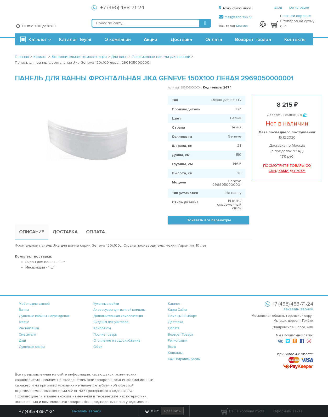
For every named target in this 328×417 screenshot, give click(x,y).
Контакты (295, 39)
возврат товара (180, 334)
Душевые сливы (32, 347)
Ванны (24, 310)
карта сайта (177, 310)
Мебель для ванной (34, 304)
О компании (117, 39)
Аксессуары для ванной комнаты (119, 310)
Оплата (213, 39)
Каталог (38, 39)
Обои (97, 347)
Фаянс (24, 322)
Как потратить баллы (184, 359)
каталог (174, 304)
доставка (175, 322)
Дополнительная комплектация (118, 316)
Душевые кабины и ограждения (44, 316)
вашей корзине (297, 16)
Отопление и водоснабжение (116, 340)
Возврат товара (253, 39)
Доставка (181, 39)
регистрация (299, 7)
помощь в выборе (182, 316)
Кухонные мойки (106, 304)
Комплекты (102, 328)
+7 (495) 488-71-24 (122, 7)
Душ (22, 340)
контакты (175, 353)
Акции (150, 39)
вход (278, 7)
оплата (173, 328)
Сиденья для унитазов (110, 322)
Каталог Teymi (75, 39)
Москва (242, 26)
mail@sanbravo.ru (235, 17)
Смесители (27, 334)
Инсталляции (29, 328)
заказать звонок (298, 309)
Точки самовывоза (235, 8)
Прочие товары (105, 334)
